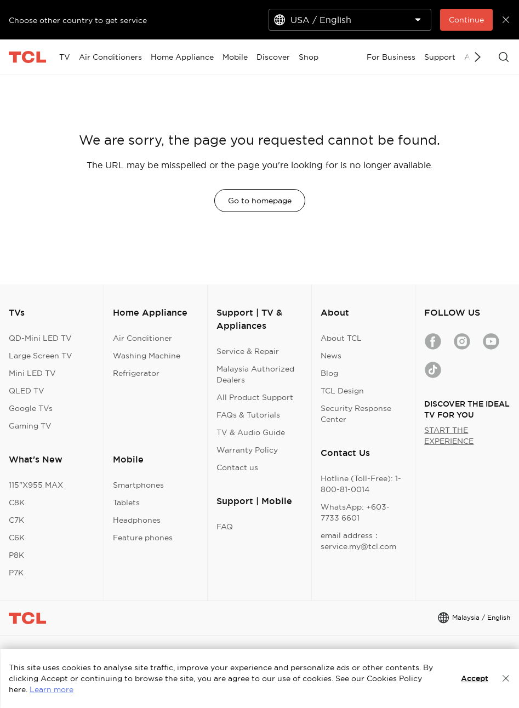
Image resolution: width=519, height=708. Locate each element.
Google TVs (31, 408)
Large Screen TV (40, 356)
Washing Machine (146, 356)
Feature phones (143, 538)
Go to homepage (260, 200)
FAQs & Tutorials (248, 415)
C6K (17, 538)
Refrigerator (136, 373)
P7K (16, 573)
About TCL (341, 338)
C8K (17, 502)
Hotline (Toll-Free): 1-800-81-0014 (361, 483)
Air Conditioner (142, 338)
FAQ (224, 527)
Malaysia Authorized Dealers (255, 374)
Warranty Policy (247, 450)
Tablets (126, 502)
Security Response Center (356, 413)
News (331, 356)
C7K (16, 520)
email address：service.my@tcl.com (358, 540)
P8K (16, 555)
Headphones (137, 520)
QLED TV (26, 391)
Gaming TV (30, 426)
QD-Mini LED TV (40, 338)
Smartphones (138, 485)
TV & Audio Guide (250, 432)
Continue (466, 20)
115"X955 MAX (36, 485)
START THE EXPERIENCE (449, 435)
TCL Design (342, 391)
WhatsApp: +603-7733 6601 (355, 512)
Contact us (237, 467)
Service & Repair (247, 351)
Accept (474, 678)
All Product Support (254, 397)
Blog (329, 373)
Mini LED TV (32, 373)
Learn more (51, 689)
